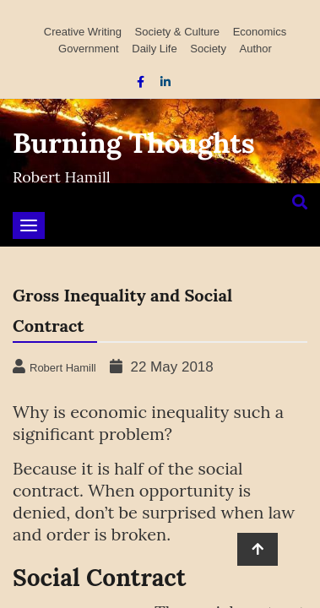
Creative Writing (83, 31)
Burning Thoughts (134, 142)
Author (256, 48)
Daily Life (154, 48)
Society (208, 48)
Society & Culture (177, 31)
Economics (260, 31)
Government (88, 48)
